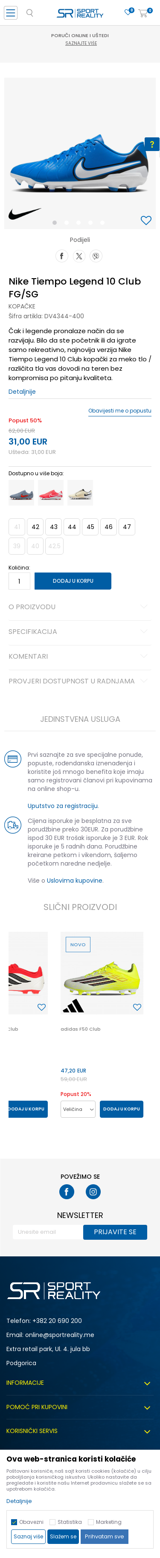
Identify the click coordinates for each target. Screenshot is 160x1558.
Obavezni (31, 1522)
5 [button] (104, 224)
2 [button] (68, 224)
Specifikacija (79, 632)
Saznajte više (81, 43)
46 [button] (109, 527)
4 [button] (92, 224)
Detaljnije (22, 391)
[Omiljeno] (128, 12)
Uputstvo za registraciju (63, 806)
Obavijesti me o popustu (119, 410)
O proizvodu (79, 607)
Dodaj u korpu (73, 580)
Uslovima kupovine (74, 880)
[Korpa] (143, 13)
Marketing (109, 1522)
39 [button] (16, 546)
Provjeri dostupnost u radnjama (79, 681)
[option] (80, 153)
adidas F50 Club (81, 1029)
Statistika (70, 1522)
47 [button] (127, 527)
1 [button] (56, 224)
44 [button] (72, 527)
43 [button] (54, 527)
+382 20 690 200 (57, 1321)
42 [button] (35, 527)
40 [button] (35, 546)
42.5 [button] (54, 546)
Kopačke (22, 306)
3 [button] (80, 224)
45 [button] (90, 527)
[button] (147, 221)
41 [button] (17, 527)
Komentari (79, 657)
